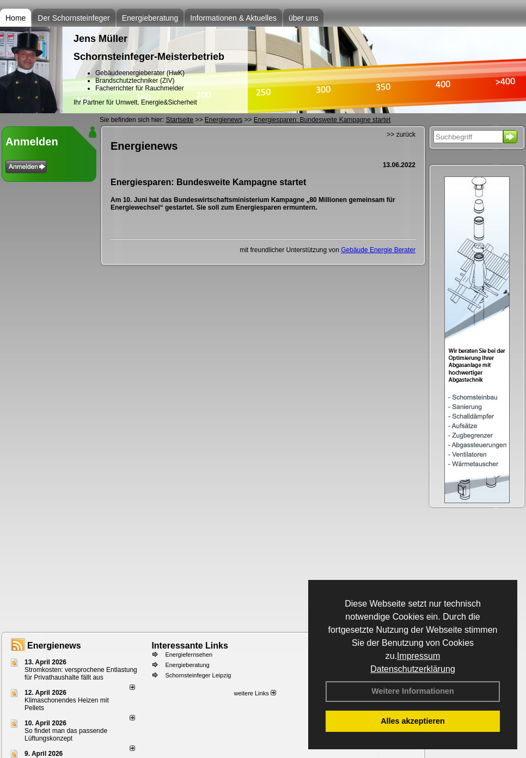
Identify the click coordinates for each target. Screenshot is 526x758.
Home (15, 18)
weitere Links (255, 693)
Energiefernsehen (188, 654)
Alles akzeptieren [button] (413, 721)
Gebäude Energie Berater (378, 250)
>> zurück (401, 134)
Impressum (418, 656)
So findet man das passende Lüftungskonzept (66, 734)
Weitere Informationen (412, 691)
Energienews (54, 645)
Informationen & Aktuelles (233, 18)
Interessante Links (189, 645)
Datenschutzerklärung (412, 669)
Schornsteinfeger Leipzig (198, 675)
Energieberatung (150, 18)
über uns (303, 18)
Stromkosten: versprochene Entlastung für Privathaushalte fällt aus (81, 673)
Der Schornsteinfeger (73, 18)
